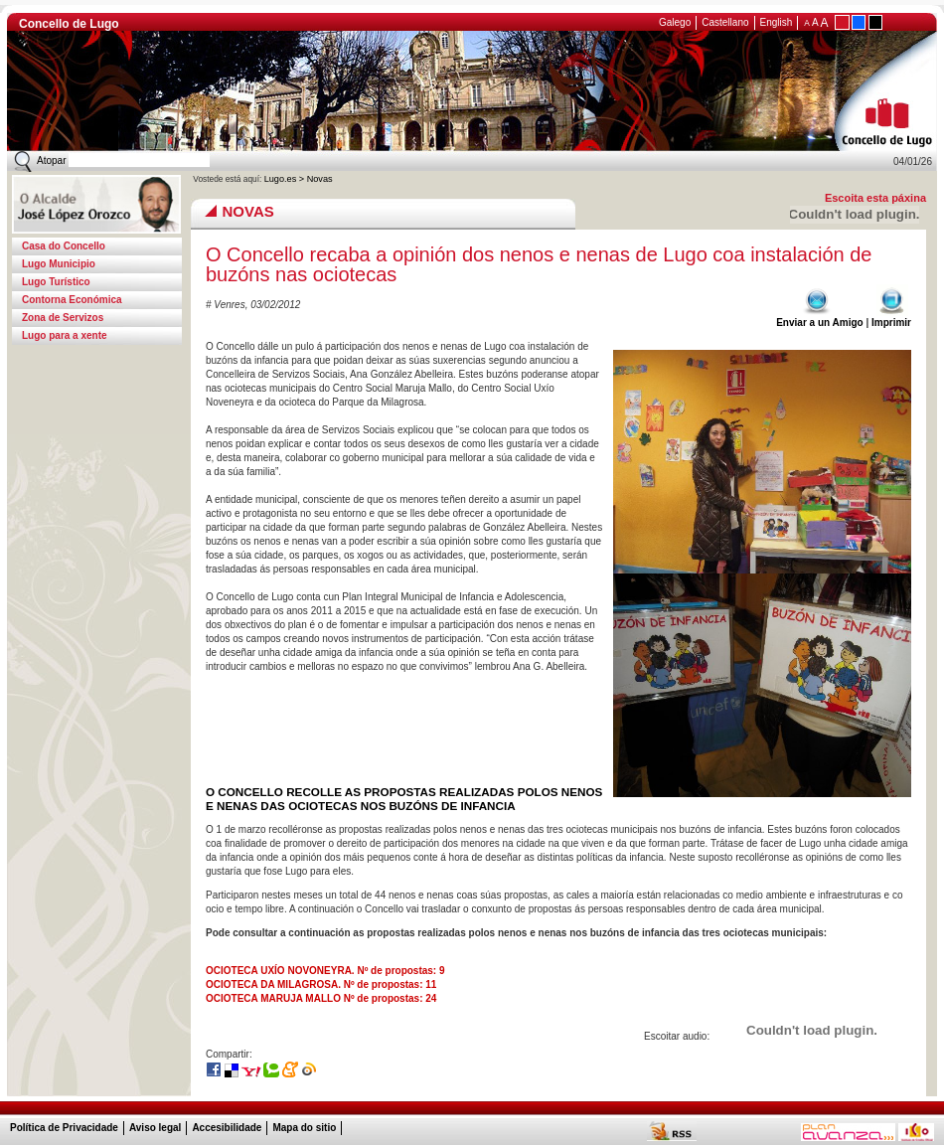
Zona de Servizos (62, 317)
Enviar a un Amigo (819, 317)
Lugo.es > (285, 179)
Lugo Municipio (58, 263)
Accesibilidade (226, 1127)
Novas (320, 179)
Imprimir (891, 317)
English (776, 22)
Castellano (725, 22)
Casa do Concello (63, 246)
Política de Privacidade (64, 1127)
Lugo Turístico (56, 281)
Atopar (51, 160)
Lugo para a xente (64, 335)
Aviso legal (155, 1127)
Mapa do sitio (304, 1127)
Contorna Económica (72, 299)
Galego (675, 22)
